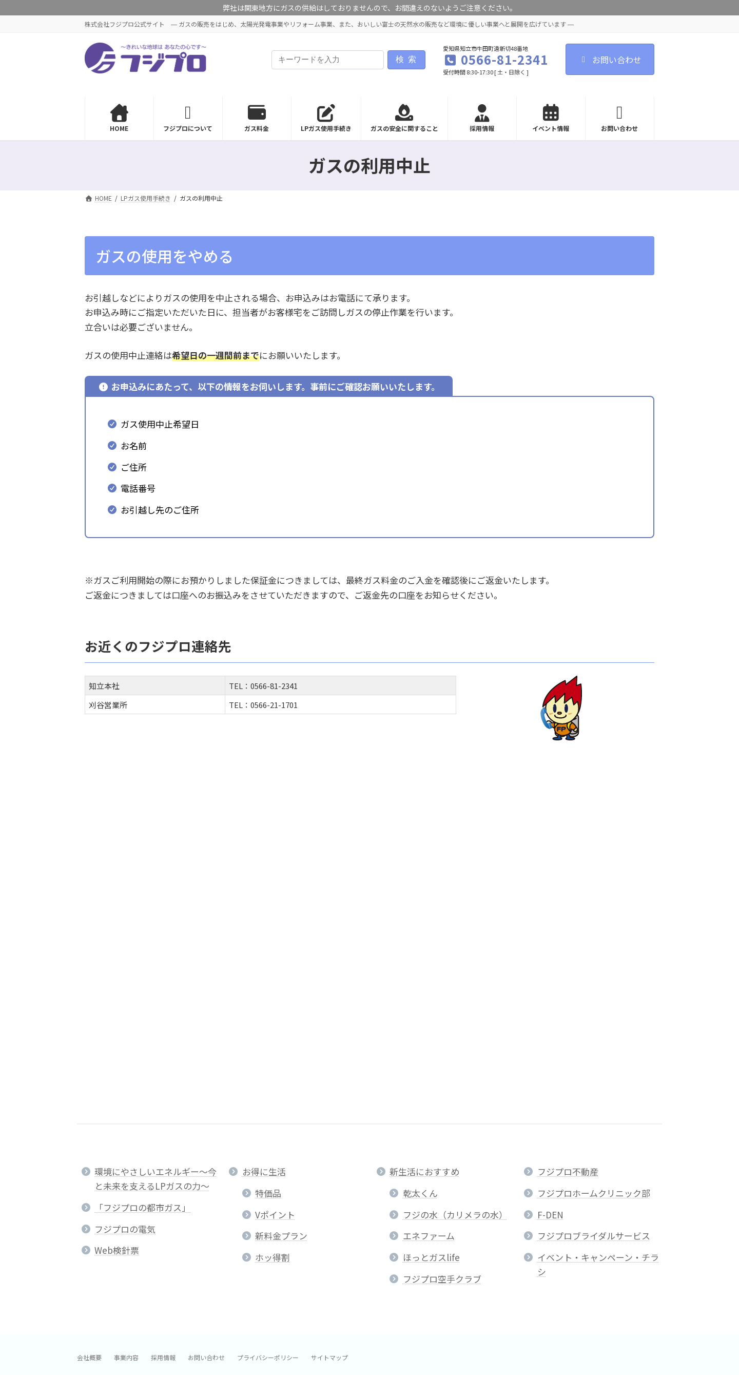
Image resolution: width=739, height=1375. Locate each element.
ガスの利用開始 (119, 798)
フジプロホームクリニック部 (593, 970)
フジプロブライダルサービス (593, 1013)
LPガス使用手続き (125, 773)
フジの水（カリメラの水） (455, 992)
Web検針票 (116, 1027)
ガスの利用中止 (119, 820)
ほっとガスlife (431, 1034)
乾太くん (420, 970)
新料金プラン (281, 1013)
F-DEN (550, 992)
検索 (408, 59)
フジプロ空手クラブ (442, 1056)
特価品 (268, 970)
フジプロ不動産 (567, 949)
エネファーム (429, 1013)
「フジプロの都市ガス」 (142, 985)
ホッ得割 (272, 1034)
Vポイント (275, 992)
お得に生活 (264, 949)
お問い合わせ (609, 59)
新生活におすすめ (424, 949)
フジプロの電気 (124, 1006)
